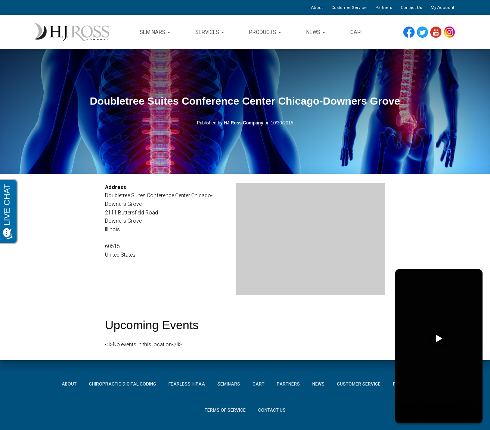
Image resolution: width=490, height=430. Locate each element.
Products (265, 32)
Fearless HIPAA (186, 384)
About (317, 7)
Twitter (425, 32)
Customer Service (349, 7)
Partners (383, 7)
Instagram (452, 32)
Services (209, 32)
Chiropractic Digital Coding (122, 384)
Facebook (410, 32)
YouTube (439, 32)
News (315, 32)
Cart (357, 32)
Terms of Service (225, 410)
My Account (442, 7)
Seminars (155, 32)
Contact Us (411, 7)
